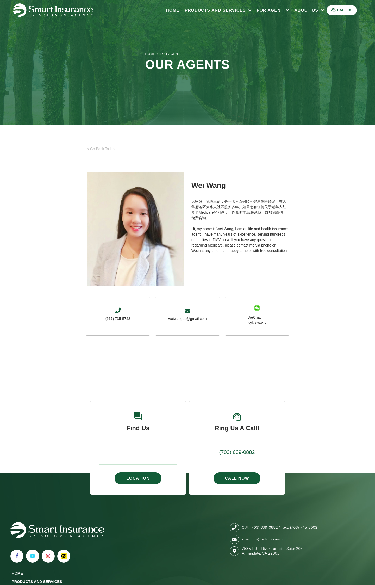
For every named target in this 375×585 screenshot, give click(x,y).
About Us (311, 10)
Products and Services (219, 10)
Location (138, 478)
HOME (150, 54)
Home (174, 10)
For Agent (274, 10)
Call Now (237, 478)
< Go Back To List (101, 149)
